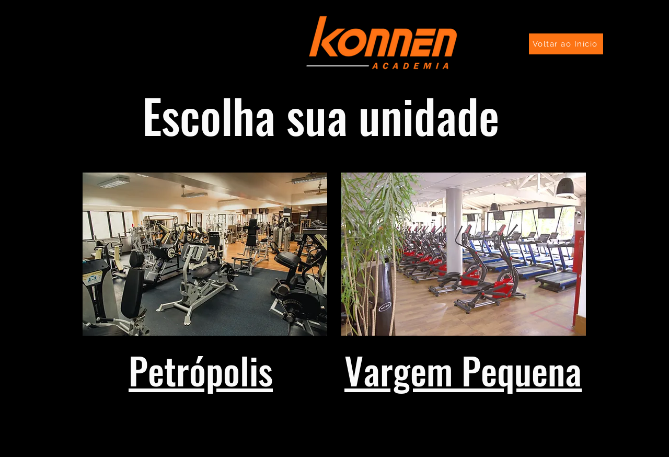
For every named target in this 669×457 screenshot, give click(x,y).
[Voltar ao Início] (566, 43)
